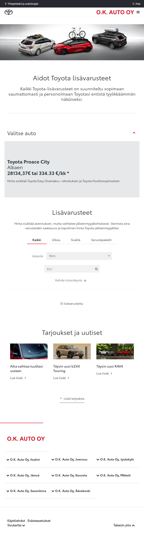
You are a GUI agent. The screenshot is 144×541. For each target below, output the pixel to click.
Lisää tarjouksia (72, 398)
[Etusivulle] (115, 12)
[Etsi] (72, 269)
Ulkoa (56, 239)
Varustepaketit (101, 239)
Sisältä (75, 239)
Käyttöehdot (16, 520)
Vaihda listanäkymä (70, 280)
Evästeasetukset (39, 520)
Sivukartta (16, 525)
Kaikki (36, 239)
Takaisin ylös (124, 525)
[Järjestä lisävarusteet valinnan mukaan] (79, 256)
